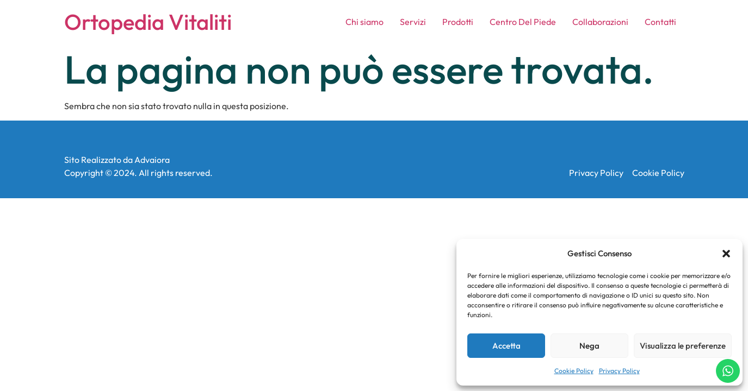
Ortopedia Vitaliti (148, 21)
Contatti (660, 21)
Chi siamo (364, 21)
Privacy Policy (619, 371)
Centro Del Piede (523, 21)
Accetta (506, 345)
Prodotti (457, 21)
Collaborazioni (600, 21)
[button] (726, 253)
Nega (589, 345)
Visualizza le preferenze (683, 345)
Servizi (413, 21)
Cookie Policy (574, 371)
